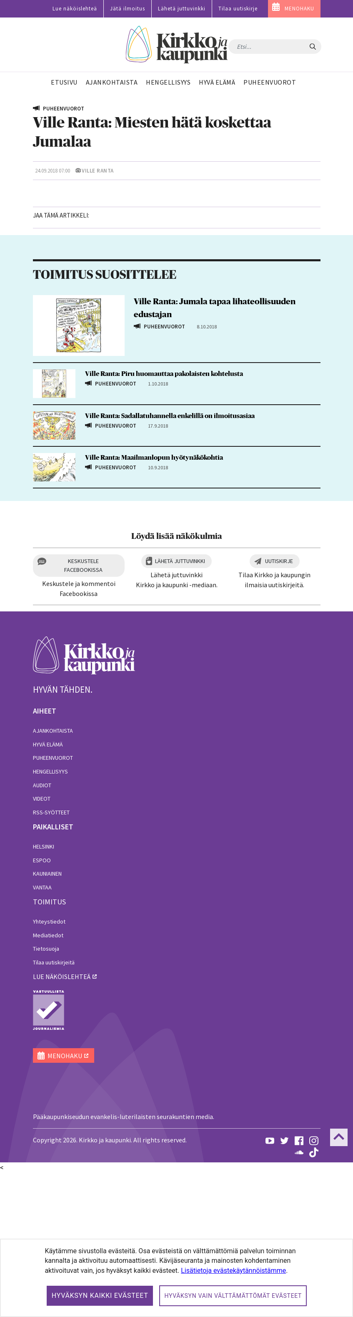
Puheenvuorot (53, 902)
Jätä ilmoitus (127, 8)
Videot (41, 942)
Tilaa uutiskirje (238, 8)
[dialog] (176, 1278)
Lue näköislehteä (75, 8)
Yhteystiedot (49, 1065)
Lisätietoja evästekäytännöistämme (233, 1270)
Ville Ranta (98, 170)
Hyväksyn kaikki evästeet (100, 1295)
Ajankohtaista (53, 875)
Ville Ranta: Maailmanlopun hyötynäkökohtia (154, 601)
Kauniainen (47, 1018)
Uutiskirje (279, 705)
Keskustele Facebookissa (83, 709)
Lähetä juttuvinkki (181, 8)
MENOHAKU (299, 8)
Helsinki (43, 990)
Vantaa (42, 1031)
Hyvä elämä (48, 888)
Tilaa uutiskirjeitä (54, 1106)
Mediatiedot (48, 1079)
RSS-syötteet (51, 956)
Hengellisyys (50, 915)
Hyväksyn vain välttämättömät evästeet (233, 1295)
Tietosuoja (46, 1093)
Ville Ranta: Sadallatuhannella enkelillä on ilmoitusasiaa (170, 559)
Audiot (42, 929)
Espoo (42, 1004)
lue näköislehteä (61, 1121)
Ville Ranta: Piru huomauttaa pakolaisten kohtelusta (164, 518)
